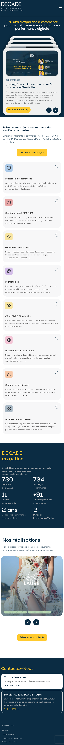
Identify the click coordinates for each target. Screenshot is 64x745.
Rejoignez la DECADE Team (23, 694)
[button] (60, 7)
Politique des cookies (9, 742)
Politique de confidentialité (12, 738)
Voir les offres (11, 709)
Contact (5, 730)
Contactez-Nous (15, 677)
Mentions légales (8, 734)
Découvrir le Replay (18, 110)
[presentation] (28, 622)
